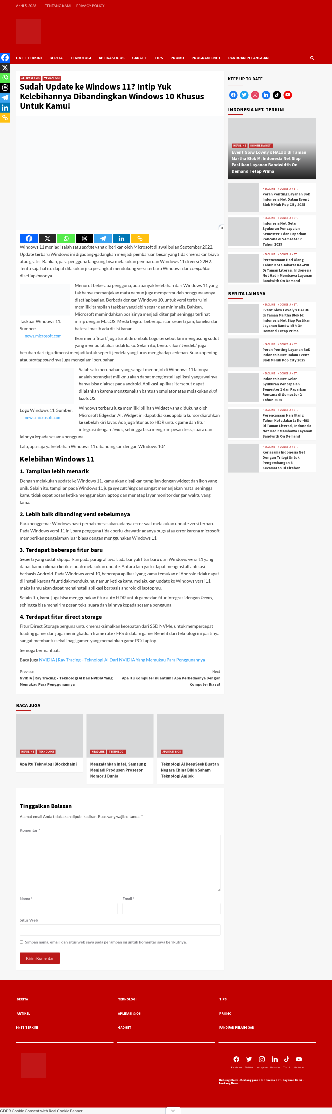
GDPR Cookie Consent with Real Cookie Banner (41, 1110)
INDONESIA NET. (260, 145)
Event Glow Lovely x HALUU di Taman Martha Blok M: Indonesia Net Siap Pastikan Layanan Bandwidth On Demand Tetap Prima (286, 320)
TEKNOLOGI (80, 57)
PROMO (177, 57)
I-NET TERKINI (29, 57)
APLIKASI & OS (111, 57)
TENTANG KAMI (58, 5)
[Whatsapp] (66, 238)
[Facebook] (29, 238)
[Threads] (84, 238)
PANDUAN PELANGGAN (248, 57)
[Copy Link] (140, 238)
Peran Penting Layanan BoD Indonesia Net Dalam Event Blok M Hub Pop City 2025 (286, 199)
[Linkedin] (121, 238)
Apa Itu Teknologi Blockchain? (49, 764)
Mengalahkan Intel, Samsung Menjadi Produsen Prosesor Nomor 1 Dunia (118, 770)
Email (128, 898)
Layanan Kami (292, 1080)
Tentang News (228, 1083)
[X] (47, 238)
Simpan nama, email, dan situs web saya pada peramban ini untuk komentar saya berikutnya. (106, 942)
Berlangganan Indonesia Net (260, 1080)
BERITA (56, 57)
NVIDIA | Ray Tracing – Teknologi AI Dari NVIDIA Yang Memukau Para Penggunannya (122, 659)
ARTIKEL (23, 1013)
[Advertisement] (272, 515)
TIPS (158, 57)
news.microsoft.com (39, 335)
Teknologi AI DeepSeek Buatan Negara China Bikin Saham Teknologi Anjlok (190, 770)
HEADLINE (27, 751)
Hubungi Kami (228, 1080)
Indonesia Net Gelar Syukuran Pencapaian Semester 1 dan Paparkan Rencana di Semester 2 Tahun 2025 (284, 234)
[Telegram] (103, 238)
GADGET (139, 57)
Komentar (30, 830)
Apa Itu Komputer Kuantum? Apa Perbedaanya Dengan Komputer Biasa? (170, 677)
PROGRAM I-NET (206, 57)
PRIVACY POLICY (90, 5)
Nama (26, 898)
